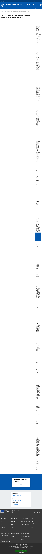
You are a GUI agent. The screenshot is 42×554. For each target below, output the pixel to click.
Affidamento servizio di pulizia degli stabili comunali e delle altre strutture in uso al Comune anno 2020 (38, 146)
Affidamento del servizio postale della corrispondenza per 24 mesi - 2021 (38, 137)
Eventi (32, 527)
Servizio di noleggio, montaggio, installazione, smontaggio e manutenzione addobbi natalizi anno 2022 (38, 451)
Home (2, 11)
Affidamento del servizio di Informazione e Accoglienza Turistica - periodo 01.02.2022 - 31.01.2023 (38, 105)
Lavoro (37, 357)
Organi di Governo (3, 518)
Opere (37, 364)
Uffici (1, 521)
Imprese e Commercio (14, 523)
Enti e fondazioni (2, 523)
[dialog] (21, 548)
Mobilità (37, 362)
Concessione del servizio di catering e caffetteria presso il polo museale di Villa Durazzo (38, 251)
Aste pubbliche (37, 204)
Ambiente (37, 172)
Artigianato (37, 201)
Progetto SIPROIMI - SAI (37, 401)
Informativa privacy (24, 537)
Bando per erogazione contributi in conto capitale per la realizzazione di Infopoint (38, 237)
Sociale (37, 457)
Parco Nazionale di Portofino (38, 366)
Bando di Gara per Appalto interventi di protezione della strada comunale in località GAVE (38, 228)
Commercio (37, 244)
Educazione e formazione (24, 518)
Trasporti (37, 463)
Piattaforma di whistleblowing (25, 536)
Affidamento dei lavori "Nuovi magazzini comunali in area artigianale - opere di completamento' (38, 30)
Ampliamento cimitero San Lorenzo (38, 177)
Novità (5, 11)
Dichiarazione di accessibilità (25, 540)
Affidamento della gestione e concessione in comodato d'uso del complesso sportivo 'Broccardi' (38, 56)
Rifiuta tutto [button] (24, 550)
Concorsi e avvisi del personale (37, 265)
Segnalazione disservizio (14, 534)
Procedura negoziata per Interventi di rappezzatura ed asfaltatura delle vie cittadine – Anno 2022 (38, 379)
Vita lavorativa (13, 521)
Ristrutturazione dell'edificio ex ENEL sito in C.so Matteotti (38, 417)
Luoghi (32, 525)
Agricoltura (37, 170)
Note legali (22, 539)
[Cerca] (41, 5)
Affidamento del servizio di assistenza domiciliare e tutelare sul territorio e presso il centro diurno (38, 91)
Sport (37, 461)
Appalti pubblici (13, 524)
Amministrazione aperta (38, 174)
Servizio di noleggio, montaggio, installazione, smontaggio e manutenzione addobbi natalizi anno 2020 (38, 431)
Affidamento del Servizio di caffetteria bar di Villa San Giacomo (38, 98)
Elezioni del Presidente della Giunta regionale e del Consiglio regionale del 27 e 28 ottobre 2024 (38, 281)
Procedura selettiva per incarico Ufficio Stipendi (38, 396)
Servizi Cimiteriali (37, 426)
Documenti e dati (2, 527)
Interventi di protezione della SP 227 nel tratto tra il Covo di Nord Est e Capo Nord (38, 328)
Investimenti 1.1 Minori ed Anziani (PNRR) (38, 349)
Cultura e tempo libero (14, 520)
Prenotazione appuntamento (15, 533)
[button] (21, 552)
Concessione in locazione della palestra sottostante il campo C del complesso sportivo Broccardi (38, 259)
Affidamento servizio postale (38, 163)
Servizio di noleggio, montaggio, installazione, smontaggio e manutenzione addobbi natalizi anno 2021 (38, 441)
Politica (37, 372)
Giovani (37, 323)
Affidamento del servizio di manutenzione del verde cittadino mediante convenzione (38, 113)
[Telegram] (33, 4)
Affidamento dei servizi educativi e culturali (38, 49)
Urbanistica (37, 472)
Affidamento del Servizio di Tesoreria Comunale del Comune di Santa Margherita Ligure (38, 122)
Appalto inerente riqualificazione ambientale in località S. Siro (38, 197)
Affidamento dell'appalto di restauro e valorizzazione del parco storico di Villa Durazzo (38, 74)
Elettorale (37, 276)
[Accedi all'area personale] (37, 1)
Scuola (37, 421)
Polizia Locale (38, 374)
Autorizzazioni (23, 525)
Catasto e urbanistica (14, 526)
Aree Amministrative (3, 520)
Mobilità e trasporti (13, 529)
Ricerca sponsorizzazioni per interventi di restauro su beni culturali (38, 412)
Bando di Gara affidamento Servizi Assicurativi (38, 220)
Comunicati (33, 520)
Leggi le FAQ (12, 536)
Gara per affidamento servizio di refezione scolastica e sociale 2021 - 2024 (38, 318)
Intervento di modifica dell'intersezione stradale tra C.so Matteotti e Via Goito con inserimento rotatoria (38, 337)
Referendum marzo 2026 (38, 407)
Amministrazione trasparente (25, 533)
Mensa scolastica (37, 360)
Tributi (37, 467)
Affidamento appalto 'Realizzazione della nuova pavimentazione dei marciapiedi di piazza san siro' (38, 20)
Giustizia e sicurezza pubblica (25, 520)
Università (37, 471)
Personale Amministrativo (4, 526)
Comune (37, 246)
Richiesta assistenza (13, 537)
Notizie (32, 518)
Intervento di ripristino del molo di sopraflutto (38, 344)
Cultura (37, 268)
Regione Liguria (2, 1)
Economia (37, 272)
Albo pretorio (23, 534)
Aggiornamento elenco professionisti (38, 167)
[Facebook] (27, 4)
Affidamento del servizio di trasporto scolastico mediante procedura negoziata (38, 130)
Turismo (37, 469)
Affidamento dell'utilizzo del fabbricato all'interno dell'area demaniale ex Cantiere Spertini (38, 82)
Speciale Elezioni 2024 (38, 459)
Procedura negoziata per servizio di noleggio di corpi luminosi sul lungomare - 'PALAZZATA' (38, 389)
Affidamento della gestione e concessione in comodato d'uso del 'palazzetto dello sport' (38, 66)
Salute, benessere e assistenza (25, 524)
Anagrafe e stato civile (14, 518)
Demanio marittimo (37, 271)
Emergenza (37, 286)
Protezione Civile (37, 404)
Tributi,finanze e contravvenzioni (25, 521)
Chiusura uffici (37, 242)
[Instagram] (31, 4)
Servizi (37, 423)
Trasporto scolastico (37, 465)
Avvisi (32, 521)
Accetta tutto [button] (18, 550)
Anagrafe (37, 180)
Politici (1, 524)
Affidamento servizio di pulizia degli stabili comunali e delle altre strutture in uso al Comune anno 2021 (38, 157)
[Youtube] (29, 4)
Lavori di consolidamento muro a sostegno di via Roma (38, 354)
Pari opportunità (37, 370)
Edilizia (37, 274)
